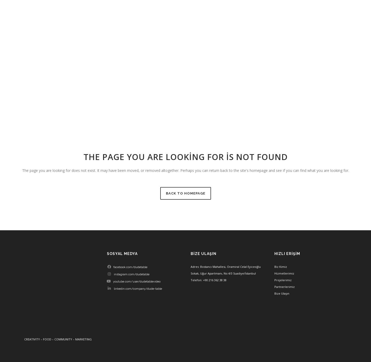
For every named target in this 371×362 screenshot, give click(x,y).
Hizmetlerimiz (284, 273)
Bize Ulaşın (281, 293)
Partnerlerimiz (284, 287)
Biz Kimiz (280, 267)
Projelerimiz (283, 280)
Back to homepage (185, 193)
